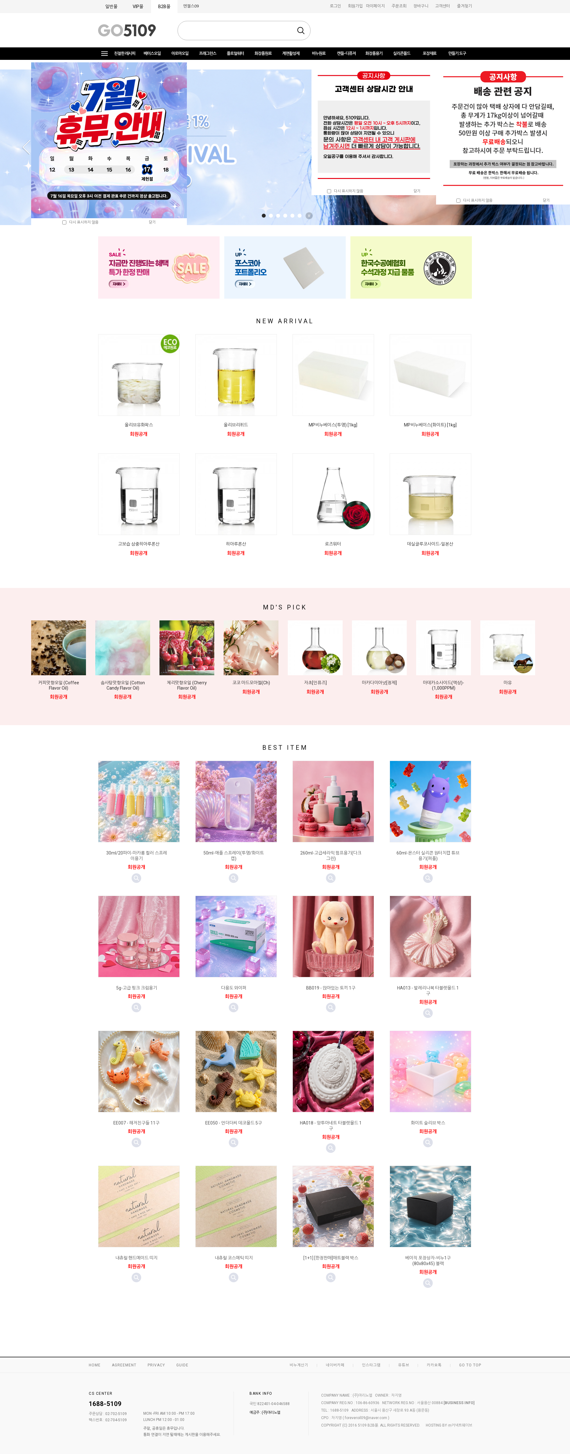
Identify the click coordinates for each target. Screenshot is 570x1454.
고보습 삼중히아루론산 (138, 544)
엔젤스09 (191, 6)
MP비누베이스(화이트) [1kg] (430, 424)
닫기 (417, 191)
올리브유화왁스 (139, 424)
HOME (95, 1365)
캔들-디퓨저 (346, 53)
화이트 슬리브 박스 (428, 1122)
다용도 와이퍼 (233, 987)
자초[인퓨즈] (315, 682)
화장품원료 (263, 53)
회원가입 (355, 6)
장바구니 (420, 6)
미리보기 (136, 878)
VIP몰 (138, 6)
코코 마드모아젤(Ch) (251, 682)
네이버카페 (335, 1365)
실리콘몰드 (401, 53)
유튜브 (403, 1365)
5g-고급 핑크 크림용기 (136, 987)
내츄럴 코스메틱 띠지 (234, 1257)
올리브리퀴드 (236, 424)
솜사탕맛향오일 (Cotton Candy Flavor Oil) (123, 685)
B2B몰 (164, 6)
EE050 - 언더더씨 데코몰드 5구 (233, 1122)
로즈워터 (333, 544)
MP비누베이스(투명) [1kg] (333, 424)
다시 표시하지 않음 (345, 191)
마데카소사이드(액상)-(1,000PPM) (443, 685)
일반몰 (111, 6)
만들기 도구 (457, 53)
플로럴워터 (235, 53)
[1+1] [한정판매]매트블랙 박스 (330, 1257)
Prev (26, 147)
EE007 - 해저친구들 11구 (136, 1122)
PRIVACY (156, 1365)
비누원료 (318, 53)
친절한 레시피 (124, 53)
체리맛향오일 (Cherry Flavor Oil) (187, 685)
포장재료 (429, 53)
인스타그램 (371, 1365)
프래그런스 (207, 53)
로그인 (335, 6)
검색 (301, 30)
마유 (508, 682)
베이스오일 (152, 53)
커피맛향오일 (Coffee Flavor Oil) (58, 685)
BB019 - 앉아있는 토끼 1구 (330, 987)
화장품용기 (373, 53)
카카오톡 (434, 1365)
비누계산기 (299, 1365)
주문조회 (399, 6)
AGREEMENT (124, 1365)
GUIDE (182, 1365)
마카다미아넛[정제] (379, 682)
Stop (310, 215)
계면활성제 (290, 53)
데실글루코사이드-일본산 (430, 544)
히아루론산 (236, 544)
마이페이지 (375, 6)
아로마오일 (179, 53)
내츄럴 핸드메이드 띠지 (136, 1257)
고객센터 (442, 6)
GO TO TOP (470, 1365)
